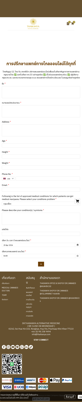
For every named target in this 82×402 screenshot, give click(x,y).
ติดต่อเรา (5, 299)
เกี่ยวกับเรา (5, 283)
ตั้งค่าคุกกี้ (70, 397)
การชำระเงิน (30, 300)
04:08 (10, 255)
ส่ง (41, 264)
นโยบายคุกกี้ (23, 397)
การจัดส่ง (29, 311)
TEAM (4, 295)
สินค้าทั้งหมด (30, 288)
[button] (54, 23)
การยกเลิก (29, 316)
